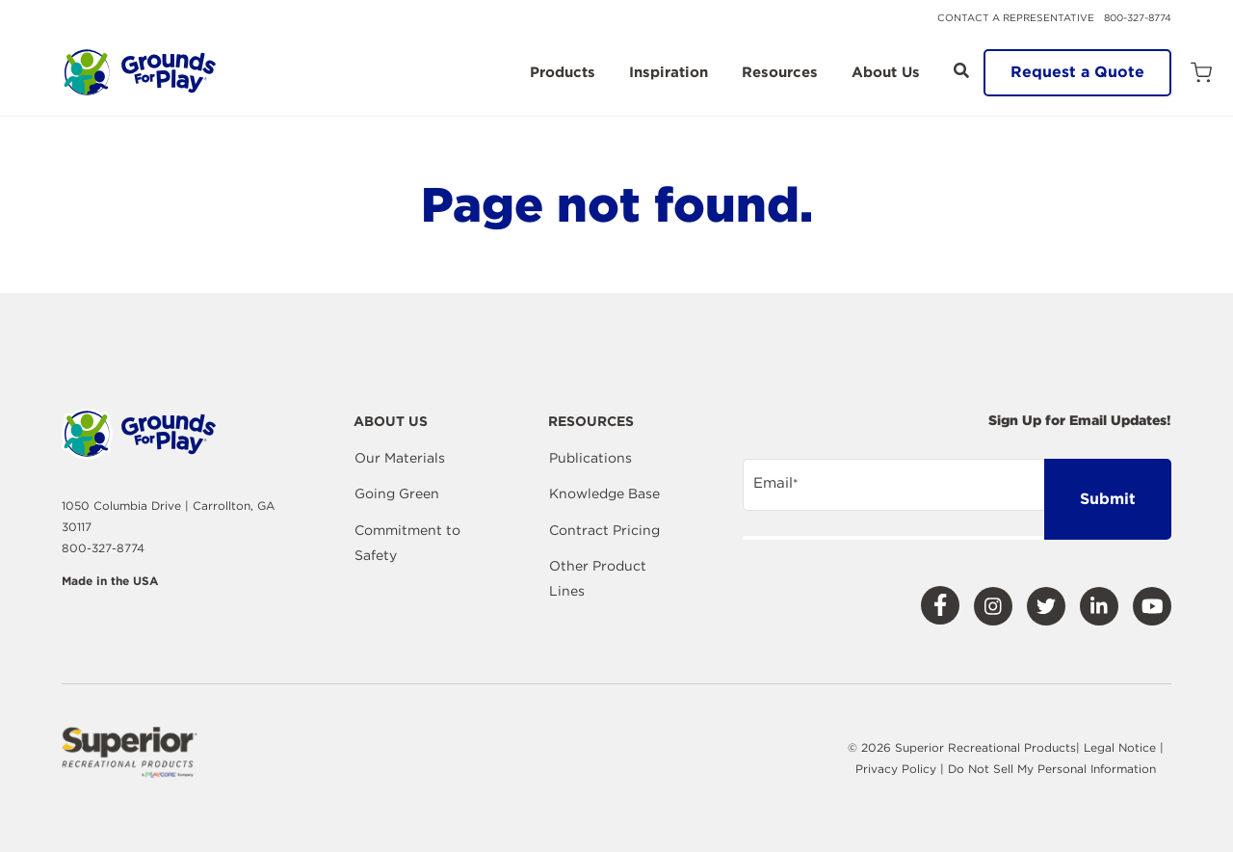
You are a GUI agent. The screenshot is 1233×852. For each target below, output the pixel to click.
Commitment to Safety (407, 542)
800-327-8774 (1137, 17)
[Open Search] (961, 70)
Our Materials (399, 458)
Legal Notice (1120, 747)
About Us (886, 73)
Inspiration (668, 73)
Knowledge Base (604, 493)
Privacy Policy (897, 768)
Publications (590, 458)
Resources (780, 73)
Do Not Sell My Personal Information (1052, 768)
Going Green (396, 493)
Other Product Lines (597, 578)
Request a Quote (1077, 72)
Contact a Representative (1015, 17)
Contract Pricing (604, 530)
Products (562, 73)
